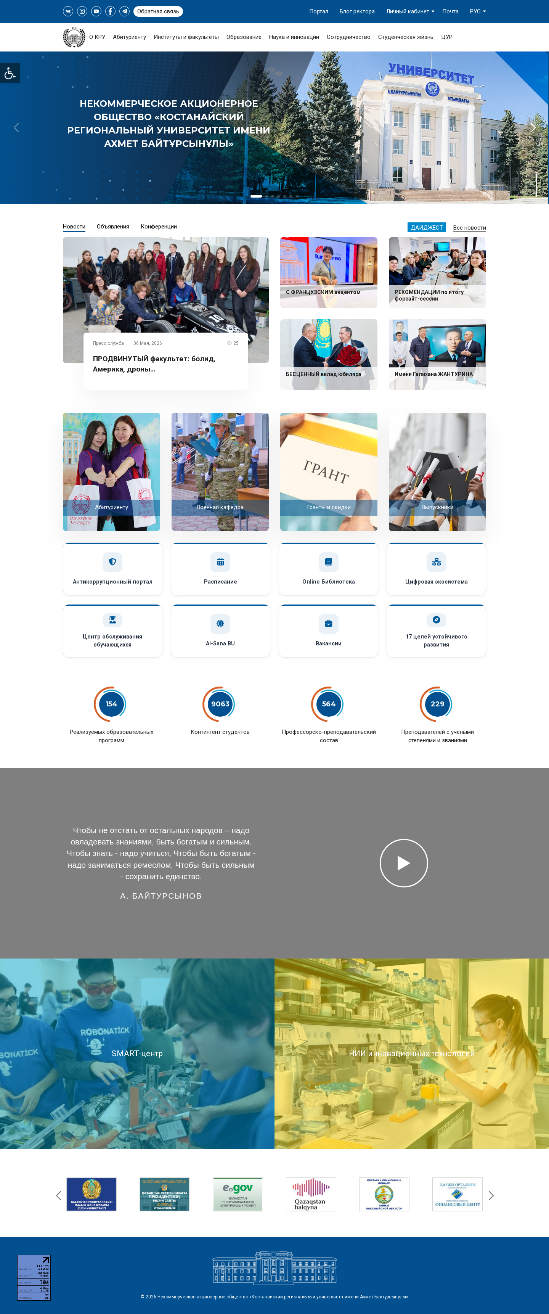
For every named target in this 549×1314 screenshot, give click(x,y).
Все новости (469, 227)
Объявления (113, 226)
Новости (74, 226)
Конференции (159, 226)
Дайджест (427, 227)
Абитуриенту (129, 37)
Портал (318, 11)
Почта (450, 11)
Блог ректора (357, 11)
